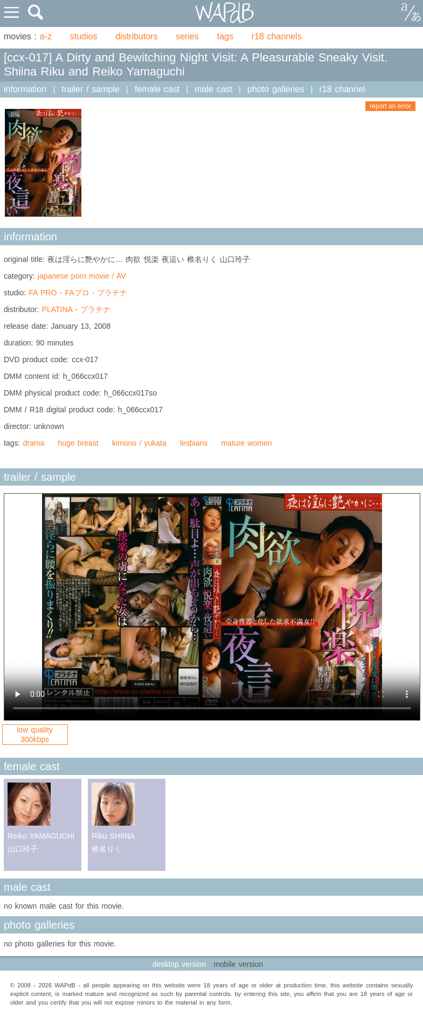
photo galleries (275, 89)
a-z (46, 36)
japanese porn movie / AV (82, 276)
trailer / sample (90, 89)
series (187, 36)
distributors (136, 36)
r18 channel (342, 89)
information (25, 89)
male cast (213, 89)
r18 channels (277, 36)
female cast (157, 89)
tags (225, 36)
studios (84, 36)
